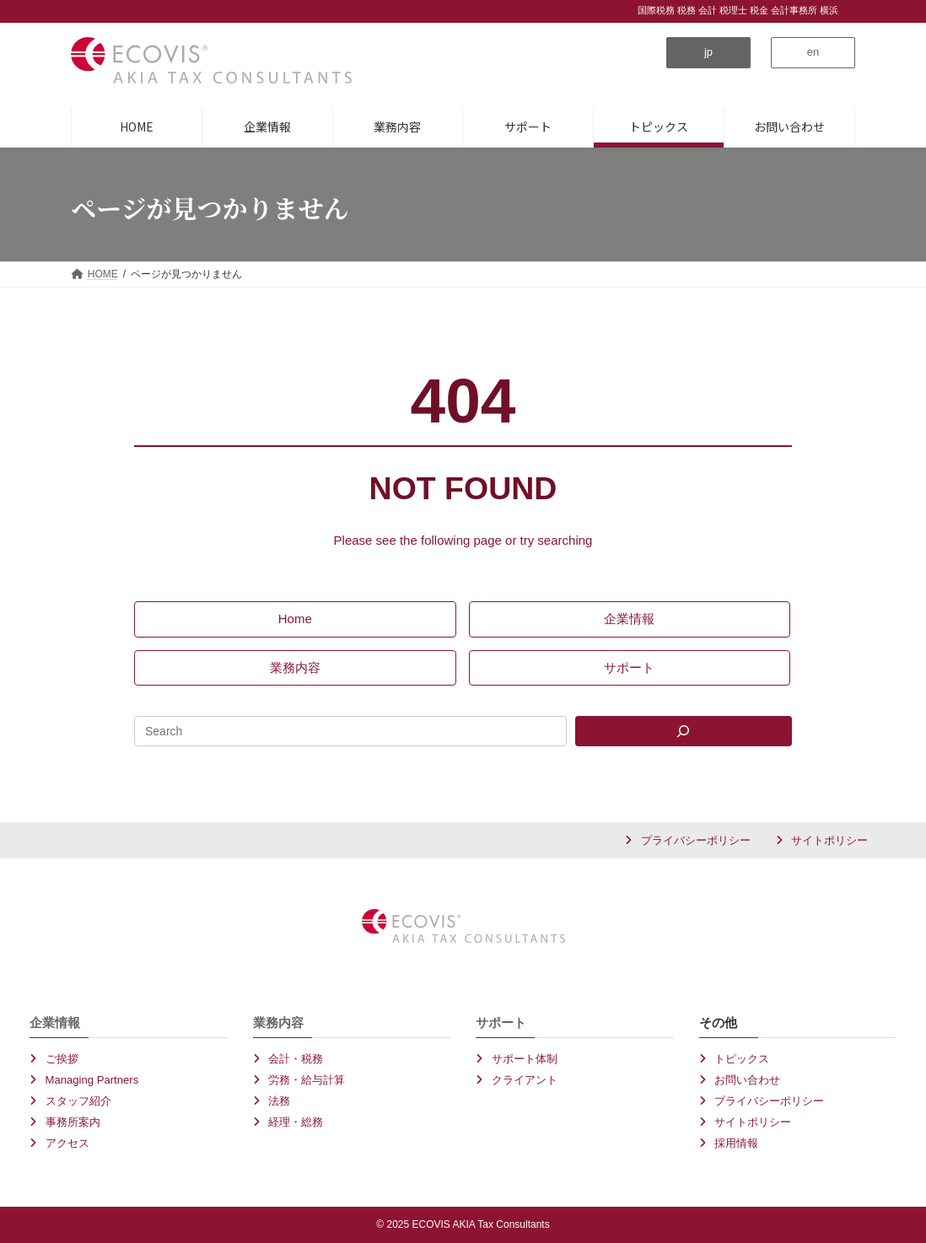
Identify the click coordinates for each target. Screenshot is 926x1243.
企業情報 (55, 1022)
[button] (708, 52)
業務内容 (278, 1022)
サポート (501, 1022)
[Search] (683, 731)
